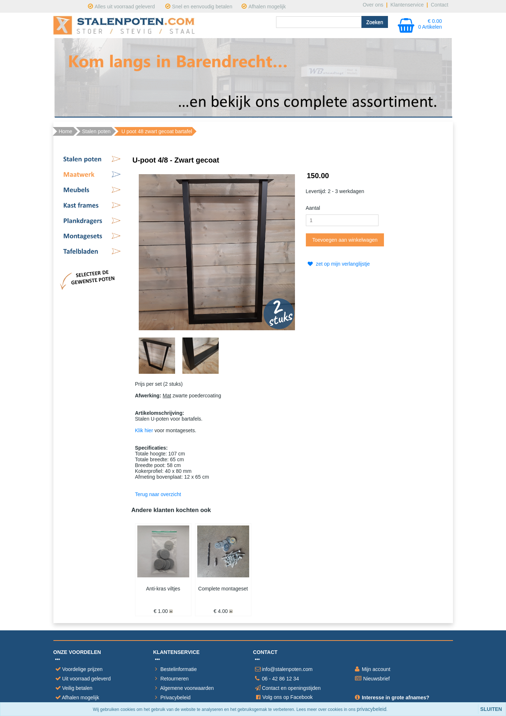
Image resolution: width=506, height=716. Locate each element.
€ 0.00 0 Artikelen (430, 24)
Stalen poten (96, 131)
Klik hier (144, 430)
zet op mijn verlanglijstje (338, 263)
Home (65, 131)
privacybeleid (371, 709)
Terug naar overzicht (158, 494)
